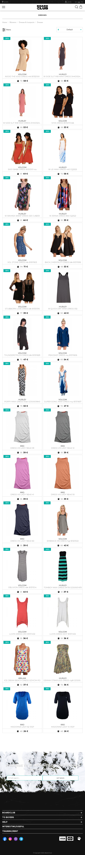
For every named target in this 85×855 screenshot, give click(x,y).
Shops (5, 2)
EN (79, 2)
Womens (13, 22)
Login (69, 2)
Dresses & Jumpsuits (26, 22)
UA (76, 2)
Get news (60, 778)
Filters (6, 29)
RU (82, 2)
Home (4, 22)
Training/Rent (10, 831)
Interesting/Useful (13, 826)
